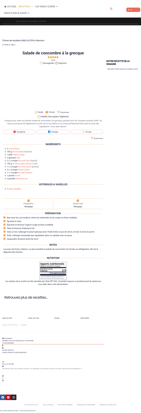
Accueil (12, 6)
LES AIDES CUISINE (46, 6)
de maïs (15, 151)
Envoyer (87, 132)
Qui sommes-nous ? (31, 405)
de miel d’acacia (25, 172)
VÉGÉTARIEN (84, 318)
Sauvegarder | (47, 63)
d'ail (18, 157)
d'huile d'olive (24, 169)
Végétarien (13, 325)
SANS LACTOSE (33, 318)
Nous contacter (48, 405)
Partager (53, 132)
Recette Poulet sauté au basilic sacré (123, 69)
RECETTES (26, 6)
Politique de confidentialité (86, 405)
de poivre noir (22, 178)
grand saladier (15, 189)
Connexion (7, 338)
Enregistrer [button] (19, 132)
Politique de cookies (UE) (108, 405)
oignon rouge (18, 154)
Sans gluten (6, 325)
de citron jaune (24, 166)
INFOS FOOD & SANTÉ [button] (17, 13)
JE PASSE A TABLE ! (9, 45)
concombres (14, 149)
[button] (111, 9)
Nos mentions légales (65, 405)
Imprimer (61, 63)
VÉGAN (56, 318)
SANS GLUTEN (7, 318)
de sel (17, 175)
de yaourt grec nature (21, 163)
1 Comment (23, 325)
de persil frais (24, 160)
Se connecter (132, 10)
